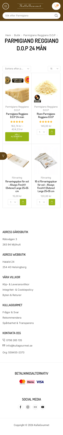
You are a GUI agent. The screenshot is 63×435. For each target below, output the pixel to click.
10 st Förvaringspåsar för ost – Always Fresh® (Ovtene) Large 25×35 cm (46, 186)
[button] (6, 6)
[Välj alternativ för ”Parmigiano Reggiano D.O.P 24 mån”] (17, 136)
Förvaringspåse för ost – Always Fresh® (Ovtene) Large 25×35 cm (17, 186)
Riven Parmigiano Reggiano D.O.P (46, 115)
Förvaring (17, 177)
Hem (8, 35)
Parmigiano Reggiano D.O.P (39, 35)
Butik (17, 35)
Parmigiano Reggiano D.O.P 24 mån (17, 115)
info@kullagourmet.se (19, 345)
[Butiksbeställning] (17, 68)
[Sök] (56, 15)
